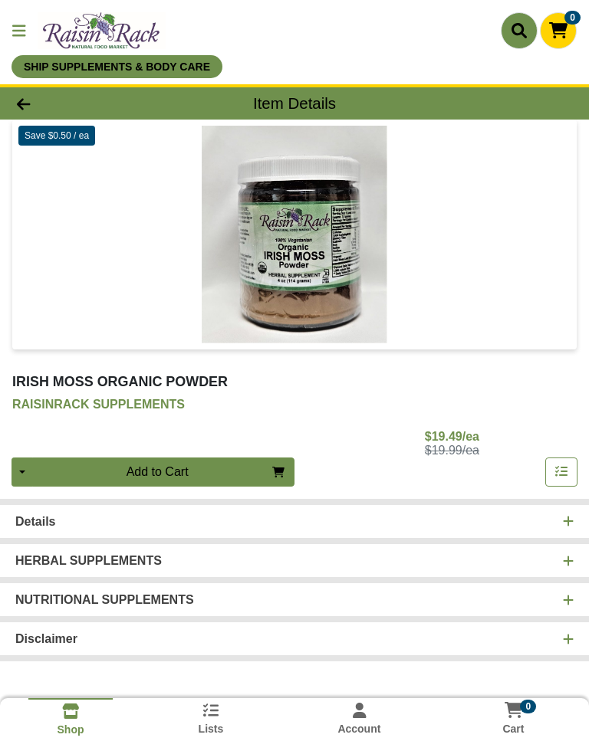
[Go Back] (82, 103)
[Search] (519, 30)
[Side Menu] (19, 30)
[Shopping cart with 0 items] (558, 30)
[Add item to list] (561, 472)
